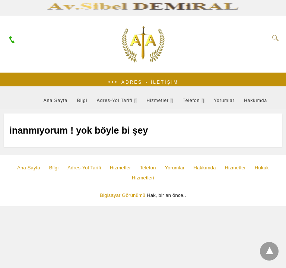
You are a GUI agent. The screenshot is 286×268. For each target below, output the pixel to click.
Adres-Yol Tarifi (115, 100)
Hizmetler (157, 100)
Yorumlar (224, 100)
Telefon (191, 100)
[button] (143, 82)
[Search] (273, 38)
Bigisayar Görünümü (122, 195)
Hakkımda (255, 100)
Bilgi (82, 100)
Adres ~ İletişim (149, 82)
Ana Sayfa (55, 100)
